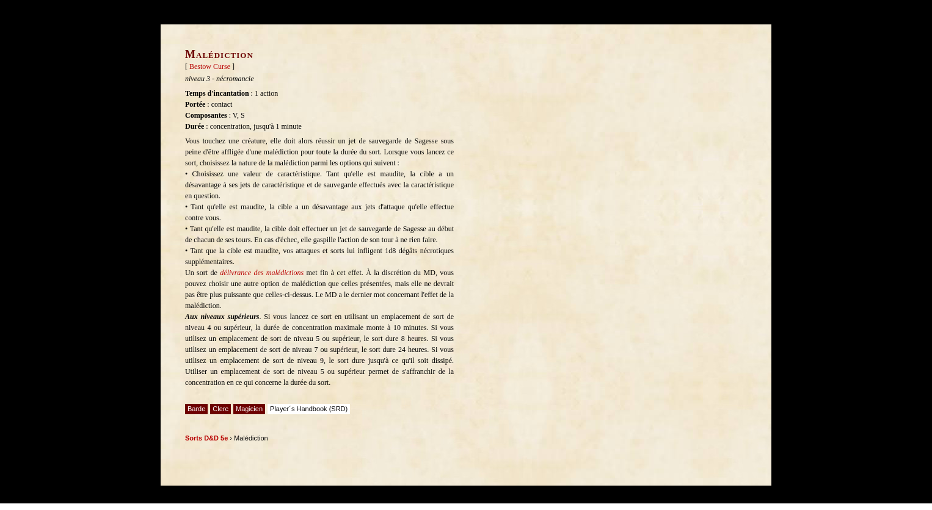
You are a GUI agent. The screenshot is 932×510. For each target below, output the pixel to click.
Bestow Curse (209, 66)
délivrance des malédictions (262, 272)
